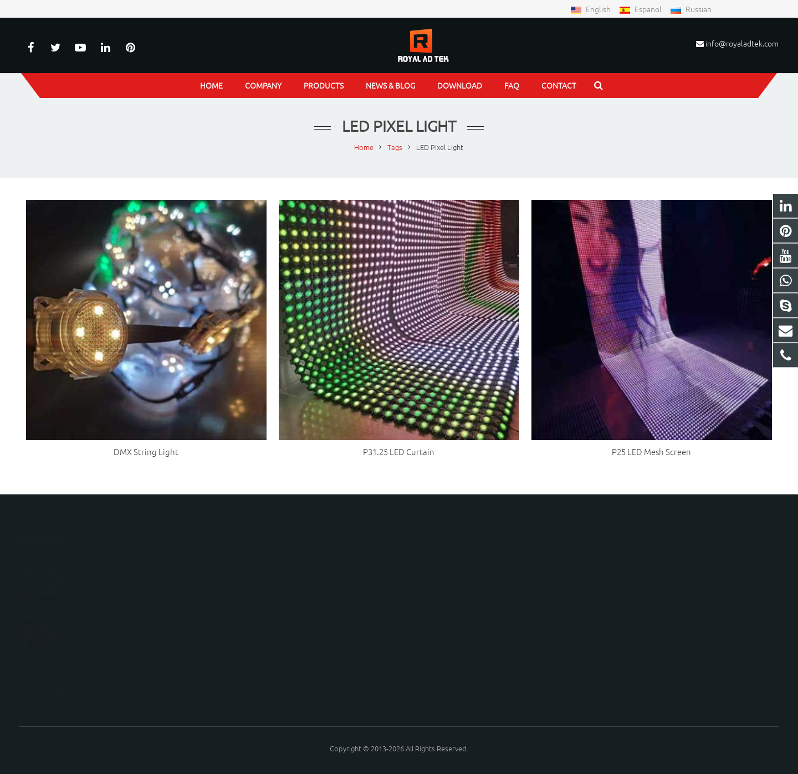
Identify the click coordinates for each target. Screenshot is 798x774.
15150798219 (439, 577)
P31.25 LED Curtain (398, 451)
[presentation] (299, 684)
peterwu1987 (439, 609)
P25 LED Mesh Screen (651, 451)
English (591, 8)
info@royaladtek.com (742, 43)
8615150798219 (443, 561)
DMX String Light (146, 451)
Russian (691, 8)
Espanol (641, 8)
